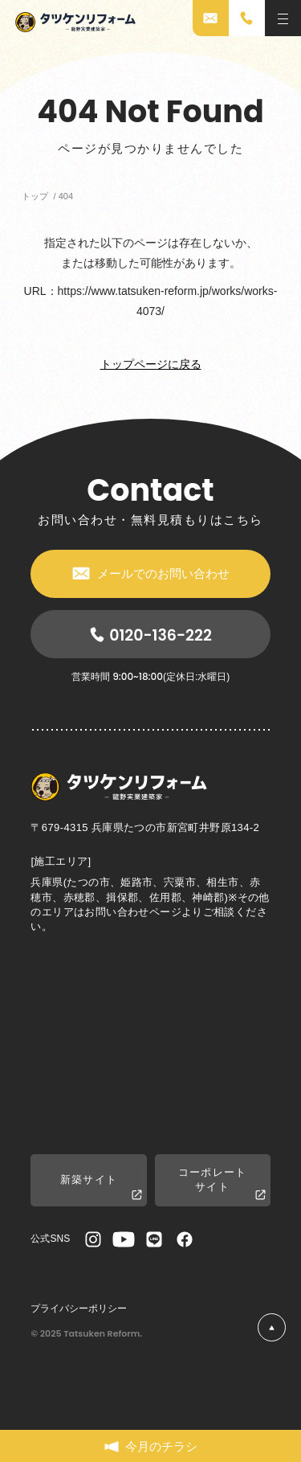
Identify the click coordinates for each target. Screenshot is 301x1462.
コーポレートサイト (222, 1184)
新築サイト (101, 1187)
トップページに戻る (150, 364)
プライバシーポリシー (79, 1308)
